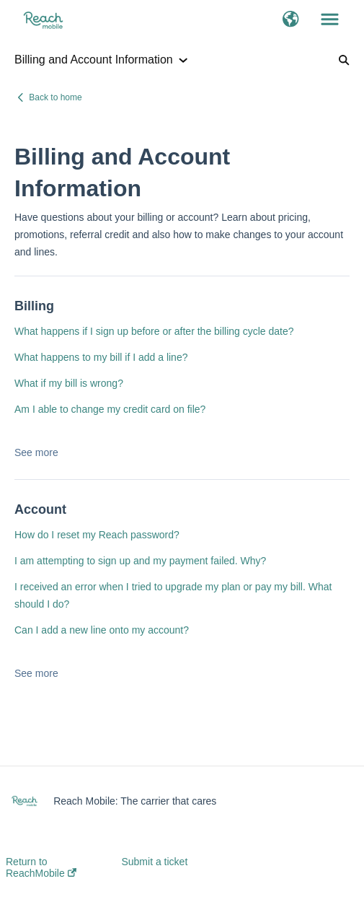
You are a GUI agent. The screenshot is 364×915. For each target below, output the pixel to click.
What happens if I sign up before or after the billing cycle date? (154, 331)
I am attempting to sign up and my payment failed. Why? (140, 560)
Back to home (55, 97)
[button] (291, 20)
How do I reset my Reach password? (96, 534)
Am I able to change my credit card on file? (109, 409)
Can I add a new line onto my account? (101, 630)
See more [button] (36, 452)
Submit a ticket (154, 861)
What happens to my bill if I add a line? (100, 357)
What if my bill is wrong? (68, 383)
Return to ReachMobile (41, 867)
